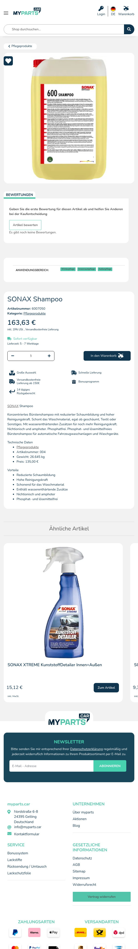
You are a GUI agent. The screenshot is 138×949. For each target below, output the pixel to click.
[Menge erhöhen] (49, 356)
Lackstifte (14, 860)
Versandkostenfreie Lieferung (42, 329)
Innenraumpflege (87, 269)
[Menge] (30, 356)
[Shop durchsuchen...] (129, 29)
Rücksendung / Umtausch (27, 866)
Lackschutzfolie (19, 873)
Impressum (81, 878)
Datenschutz (82, 858)
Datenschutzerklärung (86, 749)
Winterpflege (68, 269)
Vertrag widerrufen (102, 897)
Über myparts (83, 812)
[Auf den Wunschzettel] (8, 60)
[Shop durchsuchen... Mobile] (64, 29)
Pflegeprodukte (34, 313)
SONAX (13, 406)
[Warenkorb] (126, 11)
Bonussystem (17, 853)
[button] (101, 11)
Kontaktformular (26, 834)
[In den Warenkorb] (107, 356)
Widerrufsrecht (84, 884)
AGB (76, 864)
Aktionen (80, 819)
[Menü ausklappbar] (6, 11)
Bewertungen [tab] (19, 195)
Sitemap (79, 871)
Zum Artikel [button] (106, 688)
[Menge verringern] (13, 356)
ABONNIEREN (110, 766)
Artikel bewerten (25, 225)
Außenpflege (105, 269)
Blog (76, 825)
